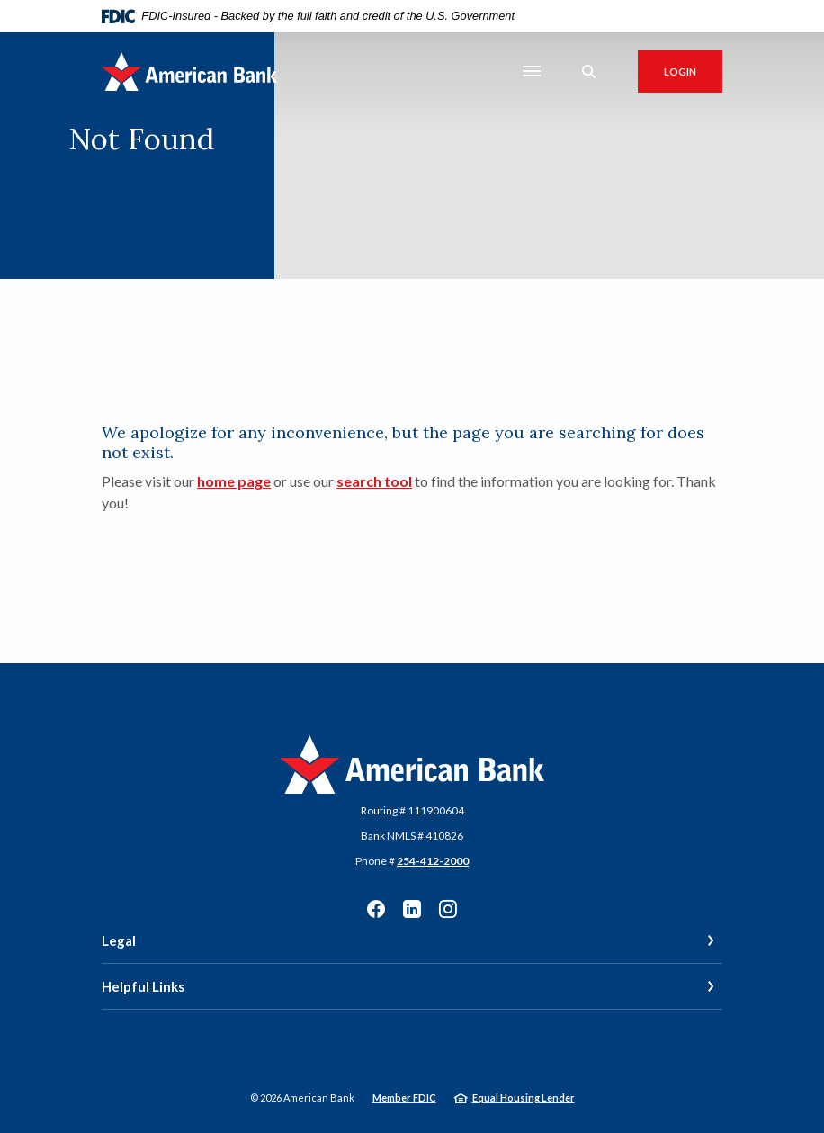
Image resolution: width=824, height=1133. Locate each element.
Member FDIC (404, 1097)
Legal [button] (119, 940)
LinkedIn (412, 909)
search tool (374, 481)
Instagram (448, 909)
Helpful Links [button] (143, 986)
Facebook (376, 909)
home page (234, 481)
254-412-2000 (433, 861)
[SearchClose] (589, 71)
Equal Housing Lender (523, 1097)
